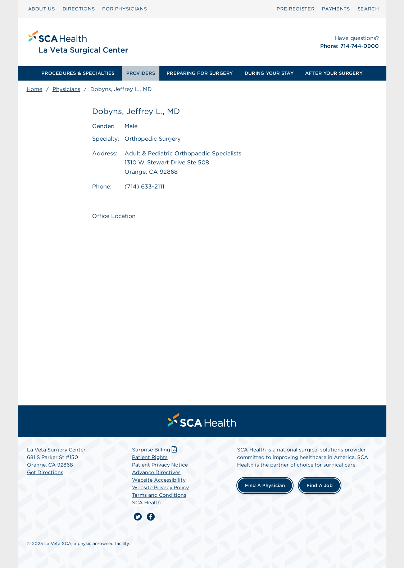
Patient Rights (150, 457)
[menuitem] (41, 9)
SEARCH (368, 9)
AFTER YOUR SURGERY (334, 73)
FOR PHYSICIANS (124, 9)
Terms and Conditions (159, 495)
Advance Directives (156, 472)
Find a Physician (265, 485)
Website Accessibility (159, 480)
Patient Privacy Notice (160, 465)
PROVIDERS (140, 73)
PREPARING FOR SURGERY (200, 73)
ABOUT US (41, 9)
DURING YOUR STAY (269, 73)
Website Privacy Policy (160, 487)
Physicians (66, 89)
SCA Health (146, 502)
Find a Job (320, 485)
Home (34, 89)
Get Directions (45, 472)
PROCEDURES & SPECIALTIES (77, 73)
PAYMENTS (336, 9)
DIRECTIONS (79, 9)
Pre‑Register (295, 9)
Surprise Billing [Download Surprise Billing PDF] (155, 450)
